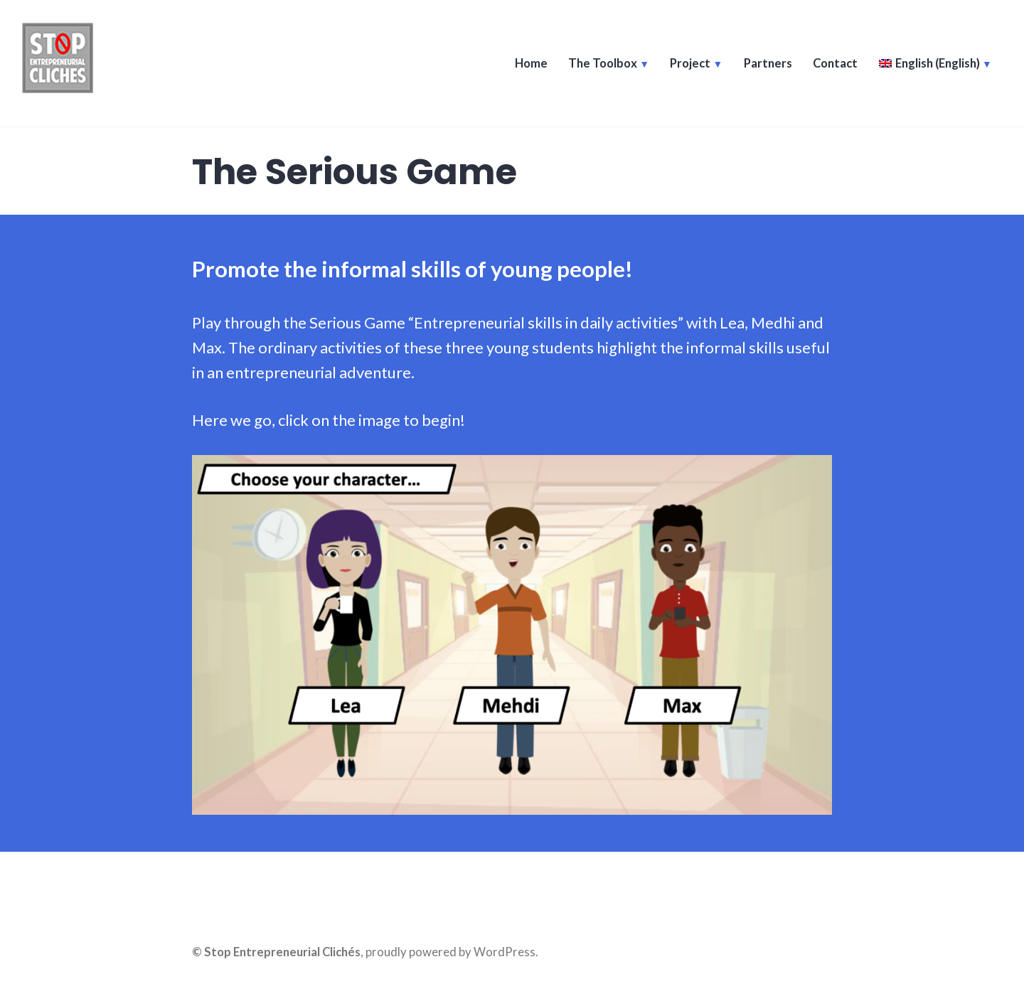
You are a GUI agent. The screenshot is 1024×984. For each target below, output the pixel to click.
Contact (833, 65)
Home (528, 65)
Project (688, 65)
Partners (766, 65)
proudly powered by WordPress (450, 952)
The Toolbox (600, 65)
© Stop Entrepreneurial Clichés (276, 952)
